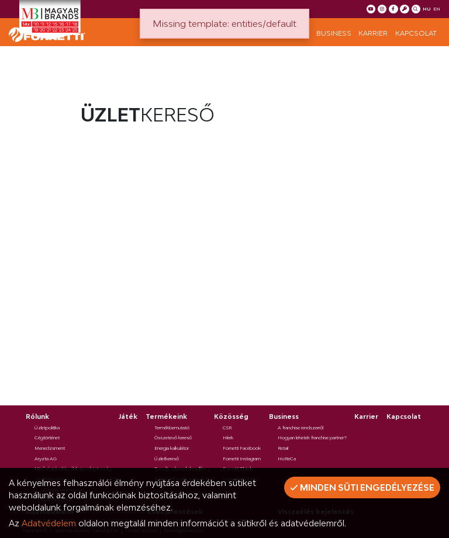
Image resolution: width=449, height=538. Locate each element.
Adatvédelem (49, 523)
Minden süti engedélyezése (362, 487)
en (436, 9)
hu (427, 9)
